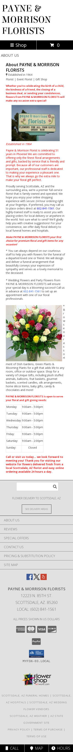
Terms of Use (36, 736)
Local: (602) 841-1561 (36, 609)
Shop (18, 45)
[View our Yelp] (43, 579)
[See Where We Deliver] (36, 509)
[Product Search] (37, 486)
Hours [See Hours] (60, 748)
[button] (36, 654)
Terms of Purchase (48, 729)
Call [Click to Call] (12, 748)
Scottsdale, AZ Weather (28, 716)
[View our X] (36, 579)
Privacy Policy (19, 729)
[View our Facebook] (29, 579)
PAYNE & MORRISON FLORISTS (26, 20)
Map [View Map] (36, 748)
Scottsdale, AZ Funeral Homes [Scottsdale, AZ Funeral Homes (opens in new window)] (25, 695)
